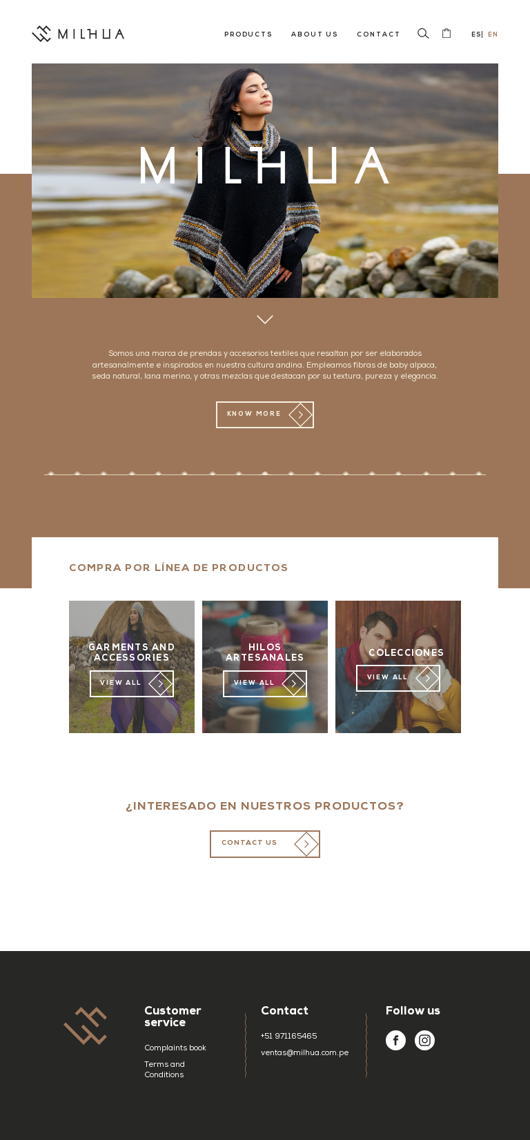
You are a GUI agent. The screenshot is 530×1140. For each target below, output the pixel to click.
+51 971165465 (289, 1037)
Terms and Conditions (164, 1070)
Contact (378, 34)
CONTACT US (249, 843)
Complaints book (175, 1048)
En (492, 35)
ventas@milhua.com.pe (303, 1053)
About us (314, 34)
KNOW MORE (254, 415)
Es (475, 35)
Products (248, 34)
